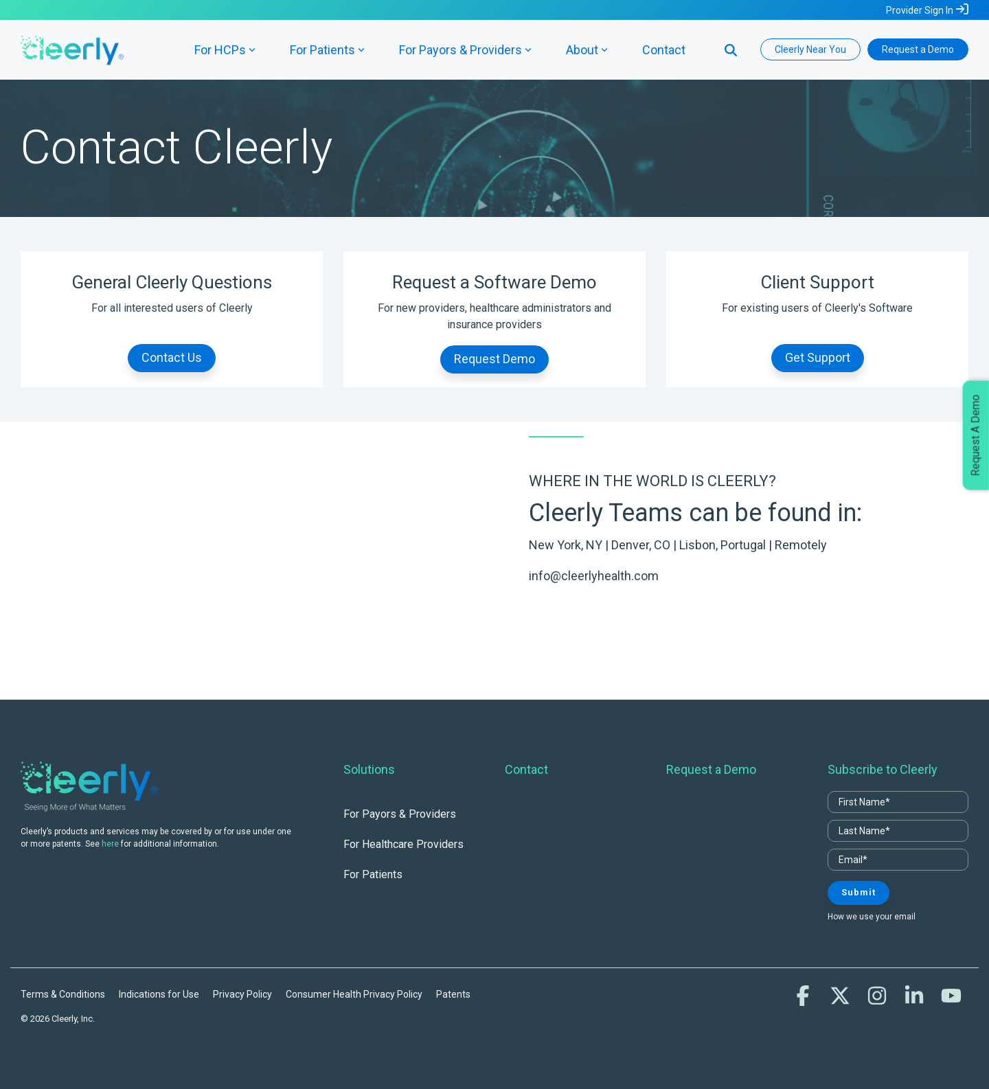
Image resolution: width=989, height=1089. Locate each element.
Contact (663, 50)
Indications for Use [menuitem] (159, 994)
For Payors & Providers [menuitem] (399, 814)
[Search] (731, 49)
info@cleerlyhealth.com (594, 576)
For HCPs (224, 50)
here (110, 844)
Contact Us (171, 357)
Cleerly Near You (810, 49)
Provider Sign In (919, 10)
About (587, 50)
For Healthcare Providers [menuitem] (403, 844)
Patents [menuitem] (453, 994)
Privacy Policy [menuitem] (242, 994)
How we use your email (872, 916)
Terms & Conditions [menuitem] (63, 994)
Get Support (817, 357)
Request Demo (494, 359)
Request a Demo (918, 49)
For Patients (327, 50)
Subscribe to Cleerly (882, 769)
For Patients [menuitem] (372, 874)
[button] (804, 1000)
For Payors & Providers (465, 50)
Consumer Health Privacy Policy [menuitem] (354, 994)
